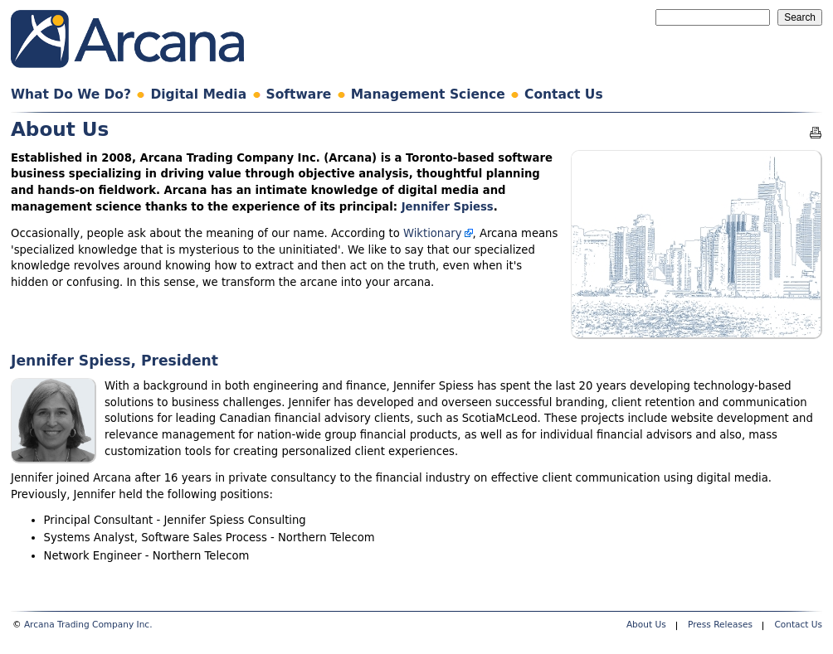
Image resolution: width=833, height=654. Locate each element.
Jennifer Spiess (448, 207)
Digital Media (198, 94)
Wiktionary (432, 233)
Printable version (815, 132)
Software (299, 94)
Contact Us (563, 94)
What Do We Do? (71, 94)
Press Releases (720, 624)
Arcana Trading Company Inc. (88, 624)
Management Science (428, 94)
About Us (646, 624)
